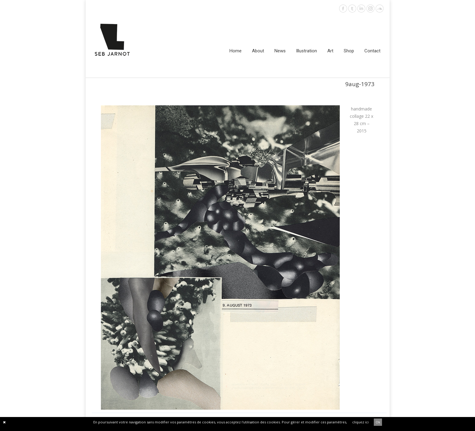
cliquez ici (360, 422)
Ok (378, 422)
